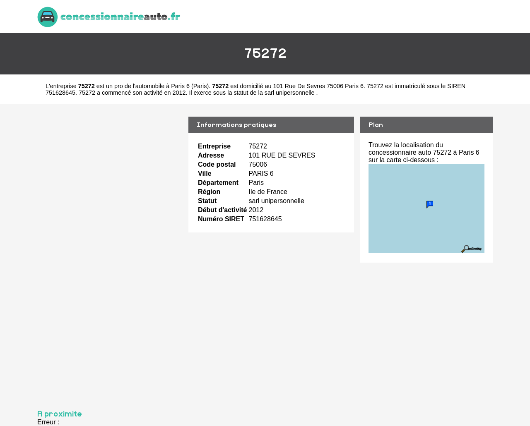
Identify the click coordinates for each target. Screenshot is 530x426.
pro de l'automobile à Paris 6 (152, 86)
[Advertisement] (110, 253)
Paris (200, 86)
